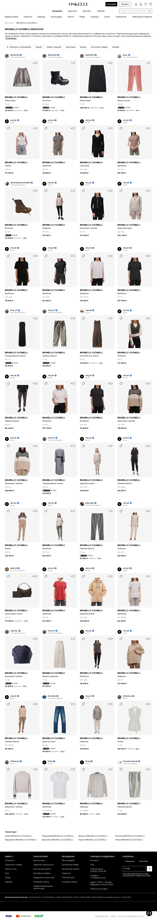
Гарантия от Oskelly (13, 865)
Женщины (57, 11)
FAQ (92, 865)
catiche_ (14, 631)
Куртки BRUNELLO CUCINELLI (92, 840)
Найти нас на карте (98, 889)
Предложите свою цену (44, 877)
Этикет (8, 877)
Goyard (58, 897)
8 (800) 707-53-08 (98, 871)
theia (50, 761)
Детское (87, 11)
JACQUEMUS (67, 897)
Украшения (121, 17)
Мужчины (72, 11)
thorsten (52, 696)
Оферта (113, 916)
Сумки (107, 17)
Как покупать (39, 860)
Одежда (94, 17)
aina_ (125, 55)
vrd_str (13, 120)
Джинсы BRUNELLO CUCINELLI (93, 836)
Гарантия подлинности (43, 865)
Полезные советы (41, 882)
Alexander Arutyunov (113, 897)
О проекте (9, 860)
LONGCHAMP (85, 897)
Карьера (8, 882)
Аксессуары (56, 17)
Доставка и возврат (42, 873)
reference (127, 696)
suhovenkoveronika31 (20, 183)
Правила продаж (101, 916)
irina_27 (13, 310)
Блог (7, 873)
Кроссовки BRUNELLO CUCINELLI (57, 840)
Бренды (41, 17)
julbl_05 (13, 568)
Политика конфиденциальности (131, 916)
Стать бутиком (68, 877)
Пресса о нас (11, 869)
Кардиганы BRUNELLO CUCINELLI (21, 840)
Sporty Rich (126, 897)
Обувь (82, 17)
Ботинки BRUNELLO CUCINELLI (130, 836)
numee (88, 310)
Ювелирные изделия (142, 17)
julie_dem (89, 503)
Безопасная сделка (42, 869)
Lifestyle (101, 11)
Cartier (76, 897)
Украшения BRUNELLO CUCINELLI (58, 836)
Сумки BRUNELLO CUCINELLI (18, 836)
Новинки (28, 17)
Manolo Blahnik (97, 897)
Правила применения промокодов (42, 887)
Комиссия (66, 873)
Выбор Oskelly (11, 17)
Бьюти (71, 17)
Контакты (94, 860)
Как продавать (68, 860)
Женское (9, 23)
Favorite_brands (130, 761)
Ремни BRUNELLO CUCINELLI (129, 840)
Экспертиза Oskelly (70, 865)
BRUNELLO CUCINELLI (16, 97)
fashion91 (14, 55)
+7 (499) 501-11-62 (97, 878)
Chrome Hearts (34, 897)
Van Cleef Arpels (48, 897)
